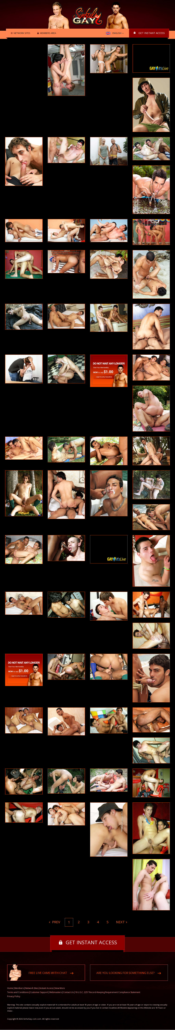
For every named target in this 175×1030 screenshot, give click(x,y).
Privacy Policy (13, 996)
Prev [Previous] (55, 922)
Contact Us (68, 992)
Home (10, 988)
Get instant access (151, 33)
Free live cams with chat (48, 973)
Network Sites (22, 33)
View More (60, 988)
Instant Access (46, 988)
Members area (48, 33)
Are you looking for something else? (125, 973)
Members (19, 988)
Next (120, 922)
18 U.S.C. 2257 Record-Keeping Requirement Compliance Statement (107, 992)
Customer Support (39, 992)
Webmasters (55, 992)
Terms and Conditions (18, 992)
